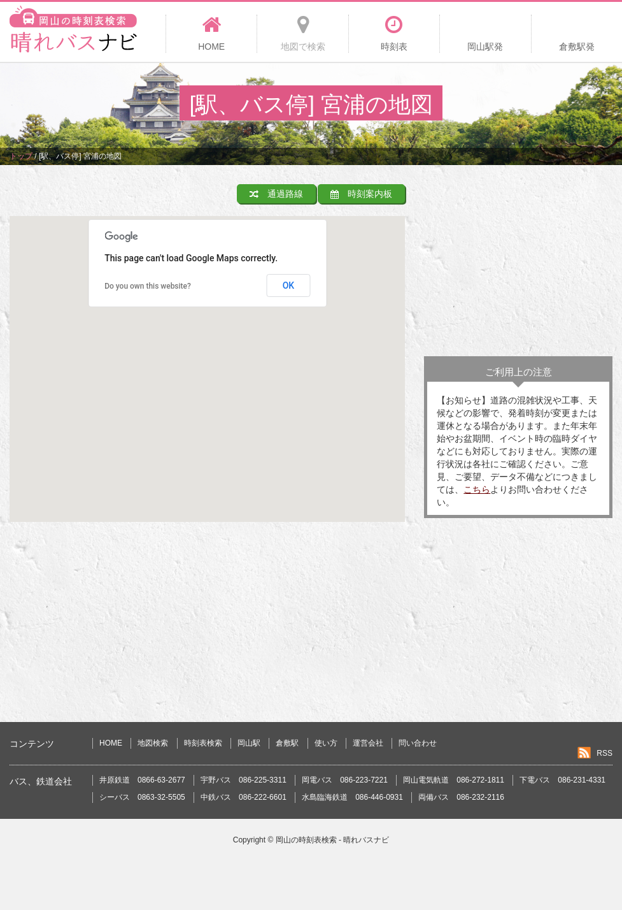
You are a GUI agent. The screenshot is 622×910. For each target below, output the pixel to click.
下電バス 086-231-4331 (562, 780)
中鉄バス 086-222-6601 (243, 797)
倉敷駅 (287, 743)
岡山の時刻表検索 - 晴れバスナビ (333, 839)
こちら (476, 489)
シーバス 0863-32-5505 (142, 797)
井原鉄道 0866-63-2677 (142, 780)
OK (289, 285)
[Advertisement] (518, 263)
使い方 (326, 743)
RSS (604, 753)
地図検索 (153, 743)
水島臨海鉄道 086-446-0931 (352, 797)
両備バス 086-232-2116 (461, 797)
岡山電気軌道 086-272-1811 (453, 780)
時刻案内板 (361, 194)
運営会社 (368, 743)
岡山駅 (248, 743)
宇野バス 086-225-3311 (243, 780)
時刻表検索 (203, 743)
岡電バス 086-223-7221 (345, 780)
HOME (110, 743)
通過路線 (276, 194)
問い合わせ (418, 743)
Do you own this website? (147, 286)
